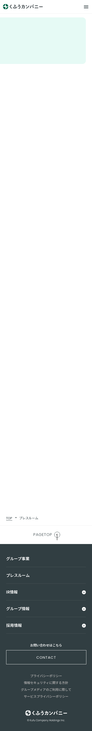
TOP (9, 518)
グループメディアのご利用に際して (46, 689)
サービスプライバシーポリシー (46, 696)
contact (46, 657)
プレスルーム (28, 518)
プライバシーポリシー (46, 675)
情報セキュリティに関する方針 (46, 682)
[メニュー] (86, 7)
